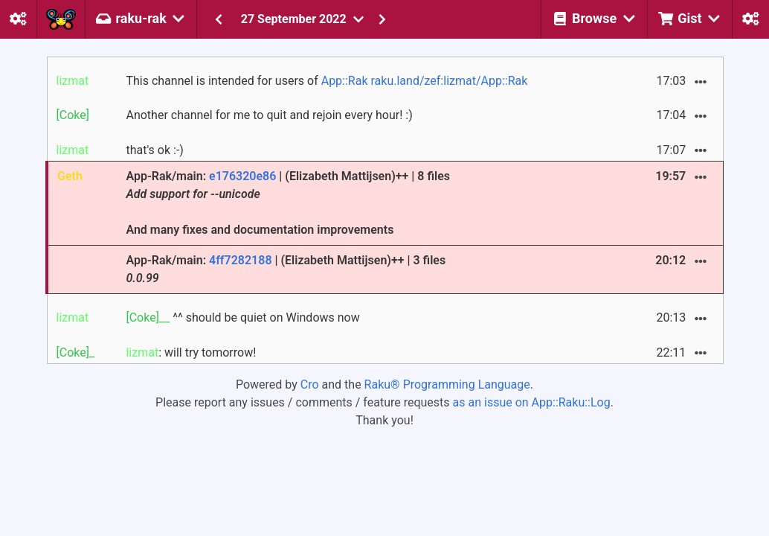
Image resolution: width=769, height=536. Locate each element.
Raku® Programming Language (447, 384)
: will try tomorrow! (191, 352)
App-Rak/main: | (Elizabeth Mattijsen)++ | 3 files (285, 269)
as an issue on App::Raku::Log (532, 402)
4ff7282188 (240, 260)
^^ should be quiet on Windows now (242, 317)
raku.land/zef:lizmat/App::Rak (448, 81)
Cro (309, 384)
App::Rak (344, 81)
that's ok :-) (154, 150)
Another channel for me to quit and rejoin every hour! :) (269, 115)
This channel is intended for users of (326, 81)
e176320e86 (242, 176)
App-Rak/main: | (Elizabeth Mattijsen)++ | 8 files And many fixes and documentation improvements (288, 203)
